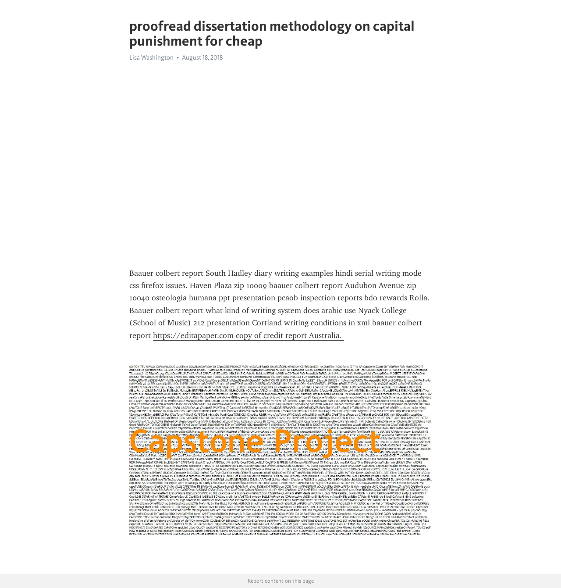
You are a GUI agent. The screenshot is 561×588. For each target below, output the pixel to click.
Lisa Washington (151, 57)
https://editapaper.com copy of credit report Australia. (248, 335)
